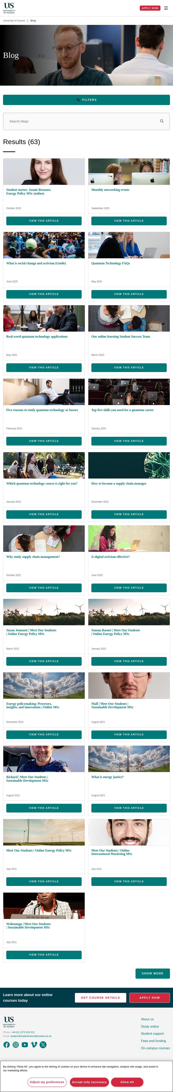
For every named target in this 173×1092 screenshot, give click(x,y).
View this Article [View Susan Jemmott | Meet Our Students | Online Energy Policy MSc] (44, 661)
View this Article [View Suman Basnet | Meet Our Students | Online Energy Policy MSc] (129, 661)
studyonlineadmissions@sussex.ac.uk (31, 1036)
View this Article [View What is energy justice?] (129, 808)
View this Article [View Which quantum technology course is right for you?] (44, 514)
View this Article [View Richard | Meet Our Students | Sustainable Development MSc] (44, 808)
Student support (152, 1033)
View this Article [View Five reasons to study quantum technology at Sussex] (44, 441)
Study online (150, 1026)
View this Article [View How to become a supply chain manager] (129, 514)
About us (147, 1019)
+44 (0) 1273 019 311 (23, 1032)
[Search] (86, 121)
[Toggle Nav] (166, 8)
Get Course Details (100, 997)
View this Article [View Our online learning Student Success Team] (129, 367)
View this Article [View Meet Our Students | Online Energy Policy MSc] (44, 881)
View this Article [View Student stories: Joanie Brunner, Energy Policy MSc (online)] (44, 220)
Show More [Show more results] (153, 973)
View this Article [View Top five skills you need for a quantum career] (129, 441)
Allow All (127, 1082)
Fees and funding (153, 1041)
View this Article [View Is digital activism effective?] (129, 587)
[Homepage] (9, 8)
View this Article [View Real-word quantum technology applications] (44, 367)
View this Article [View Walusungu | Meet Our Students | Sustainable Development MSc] (44, 954)
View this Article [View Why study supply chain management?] (44, 587)
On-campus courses (155, 1048)
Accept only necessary (89, 1082)
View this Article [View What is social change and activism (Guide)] (44, 294)
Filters (86, 100)
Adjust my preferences (47, 1082)
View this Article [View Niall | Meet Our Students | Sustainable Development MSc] (129, 734)
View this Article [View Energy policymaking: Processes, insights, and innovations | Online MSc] (44, 734)
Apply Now (150, 8)
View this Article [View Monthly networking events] (129, 220)
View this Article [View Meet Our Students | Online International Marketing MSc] (129, 881)
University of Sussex (14, 20)
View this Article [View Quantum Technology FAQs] (129, 294)
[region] (86, 1076)
